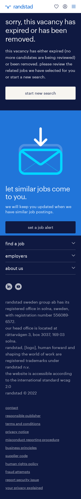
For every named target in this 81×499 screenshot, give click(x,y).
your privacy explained (24, 488)
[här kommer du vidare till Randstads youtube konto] (18, 286)
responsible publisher (23, 415)
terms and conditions (22, 423)
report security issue (22, 480)
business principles (21, 448)
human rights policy (21, 464)
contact (11, 407)
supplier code (16, 456)
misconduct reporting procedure (32, 440)
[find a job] (40, 243)
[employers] (40, 255)
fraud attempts (17, 472)
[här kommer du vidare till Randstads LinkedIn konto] (8, 286)
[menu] (74, 6)
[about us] (40, 268)
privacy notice (17, 432)
